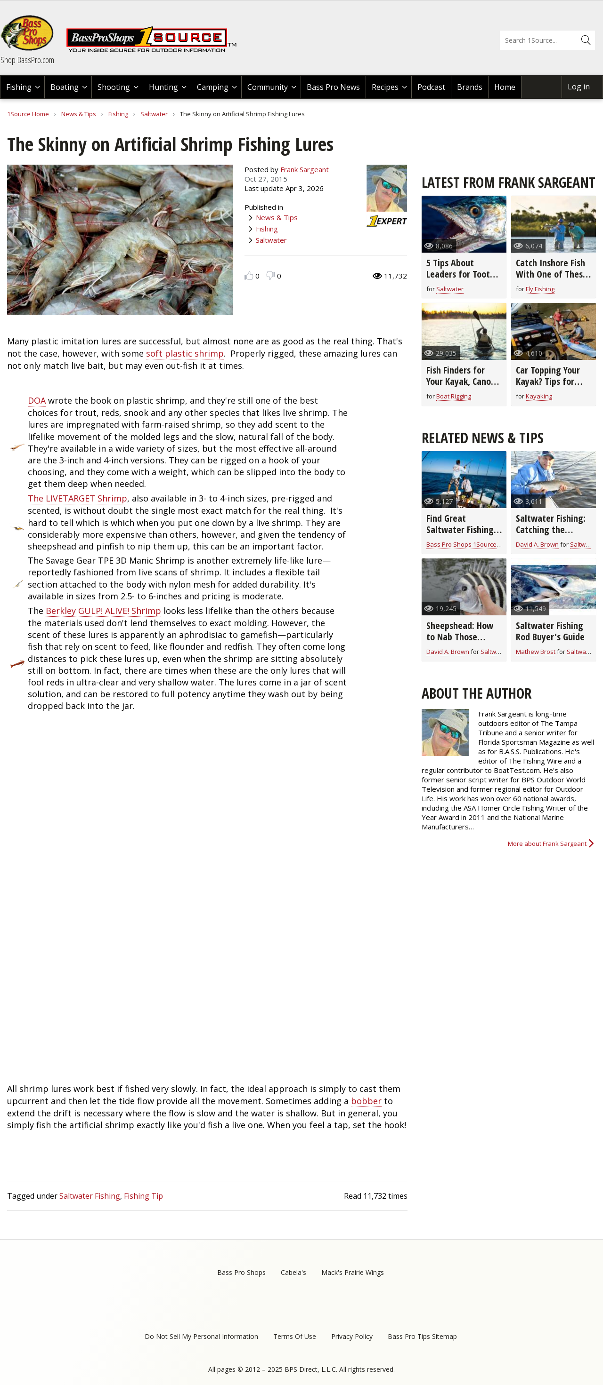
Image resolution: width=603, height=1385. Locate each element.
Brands (469, 87)
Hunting (163, 87)
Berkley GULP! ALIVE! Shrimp (103, 610)
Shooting (114, 87)
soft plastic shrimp (185, 353)
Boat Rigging (453, 396)
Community (267, 87)
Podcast (431, 87)
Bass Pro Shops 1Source (461, 544)
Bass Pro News (333, 87)
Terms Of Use (294, 1336)
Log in (579, 86)
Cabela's (293, 1272)
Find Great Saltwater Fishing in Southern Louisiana (460, 535)
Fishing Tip (143, 1196)
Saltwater (154, 114)
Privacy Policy (352, 1336)
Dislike (270, 275)
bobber (366, 1100)
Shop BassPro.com (27, 60)
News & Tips (78, 114)
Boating (64, 87)
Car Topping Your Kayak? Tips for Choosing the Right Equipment (552, 387)
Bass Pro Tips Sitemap (422, 1336)
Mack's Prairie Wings (352, 1272)
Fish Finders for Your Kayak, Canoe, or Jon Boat (462, 381)
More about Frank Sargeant (547, 843)
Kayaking (539, 396)
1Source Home (28, 114)
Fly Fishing (540, 289)
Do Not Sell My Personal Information (201, 1336)
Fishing (19, 87)
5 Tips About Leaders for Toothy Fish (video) (462, 274)
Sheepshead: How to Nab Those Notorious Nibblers (462, 636)
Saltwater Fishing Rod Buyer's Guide (550, 631)
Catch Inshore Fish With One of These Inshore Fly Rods (551, 274)
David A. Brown (537, 544)
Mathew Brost (535, 651)
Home (504, 87)
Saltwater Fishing (89, 1196)
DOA (37, 400)
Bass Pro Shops (241, 1272)
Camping (212, 87)
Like (248, 275)
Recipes (385, 87)
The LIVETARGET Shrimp (77, 498)
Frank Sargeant (304, 169)
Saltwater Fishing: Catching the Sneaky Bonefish (551, 529)
